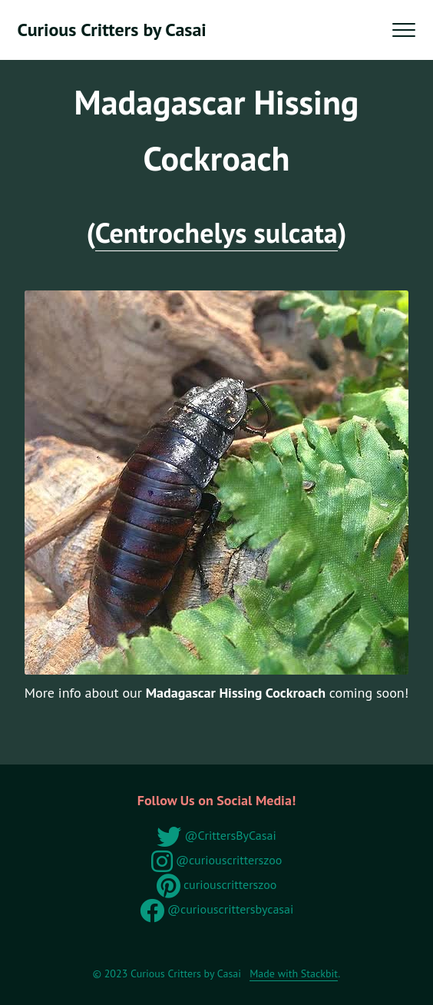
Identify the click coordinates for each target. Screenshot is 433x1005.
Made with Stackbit (294, 973)
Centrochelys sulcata (216, 232)
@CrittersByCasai (216, 835)
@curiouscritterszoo (217, 859)
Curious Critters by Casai (112, 29)
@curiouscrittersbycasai (217, 909)
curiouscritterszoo (217, 884)
